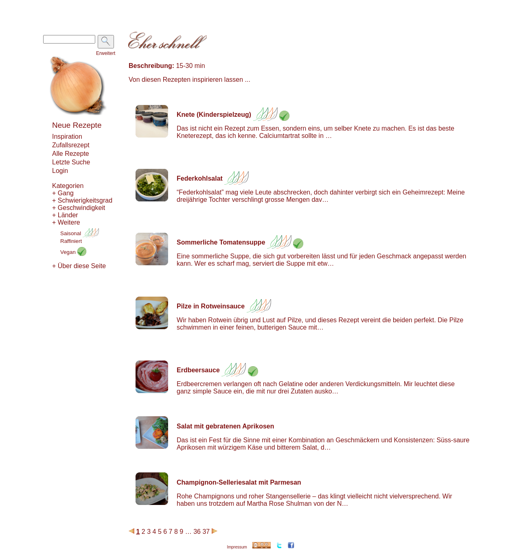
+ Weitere (66, 222)
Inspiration (67, 136)
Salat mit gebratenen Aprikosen (225, 426)
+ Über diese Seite (79, 265)
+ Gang (63, 193)
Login (60, 170)
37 (206, 531)
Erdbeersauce (198, 370)
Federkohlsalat (200, 178)
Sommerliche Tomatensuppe (221, 242)
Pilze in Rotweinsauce (211, 306)
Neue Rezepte (76, 125)
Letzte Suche (71, 162)
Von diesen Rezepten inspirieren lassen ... (189, 79)
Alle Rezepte (70, 153)
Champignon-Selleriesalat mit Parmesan (239, 482)
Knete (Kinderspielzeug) (214, 114)
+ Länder (65, 215)
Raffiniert (71, 241)
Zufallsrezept (71, 145)
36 (197, 531)
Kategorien (67, 185)
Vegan (73, 252)
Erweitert (105, 53)
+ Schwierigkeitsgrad (82, 200)
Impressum (237, 547)
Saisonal (79, 233)
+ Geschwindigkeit (78, 207)
